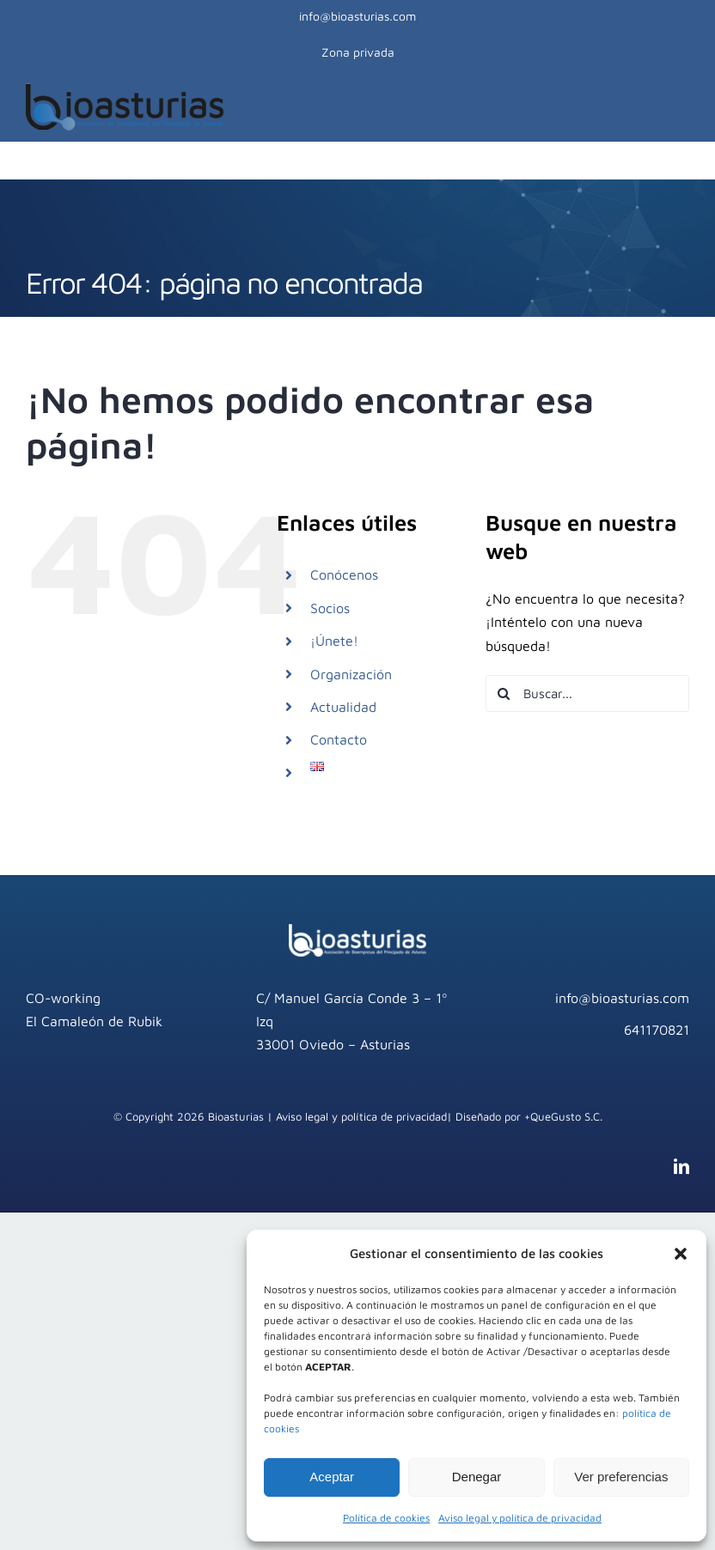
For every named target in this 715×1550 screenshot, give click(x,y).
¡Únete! (334, 640)
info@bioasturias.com (357, 16)
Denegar (477, 1476)
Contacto (338, 739)
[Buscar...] (587, 693)
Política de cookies (386, 1517)
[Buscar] (504, 693)
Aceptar (331, 1476)
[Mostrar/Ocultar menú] (680, 106)
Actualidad (343, 706)
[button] (680, 1253)
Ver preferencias (621, 1476)
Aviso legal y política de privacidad (520, 1517)
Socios (330, 608)
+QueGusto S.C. (563, 1116)
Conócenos (344, 574)
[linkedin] (681, 1166)
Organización (351, 674)
